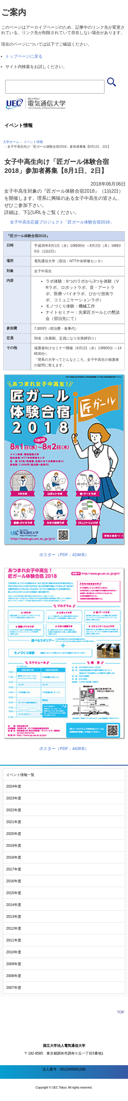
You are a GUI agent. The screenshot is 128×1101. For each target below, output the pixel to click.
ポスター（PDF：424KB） (64, 554)
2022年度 (13, 810)
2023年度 (13, 798)
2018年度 (13, 857)
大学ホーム (11, 142)
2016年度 (13, 881)
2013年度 (13, 917)
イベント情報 (33, 142)
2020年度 (13, 834)
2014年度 (13, 905)
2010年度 (13, 952)
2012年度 (13, 928)
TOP (120, 1012)
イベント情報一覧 (20, 775)
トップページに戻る (23, 56)
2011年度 (13, 940)
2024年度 (13, 786)
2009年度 (13, 964)
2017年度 (13, 869)
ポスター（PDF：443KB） (64, 748)
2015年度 (13, 893)
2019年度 (13, 846)
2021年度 (13, 822)
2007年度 (13, 988)
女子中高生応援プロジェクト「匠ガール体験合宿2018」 (62, 222)
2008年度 (13, 976)
